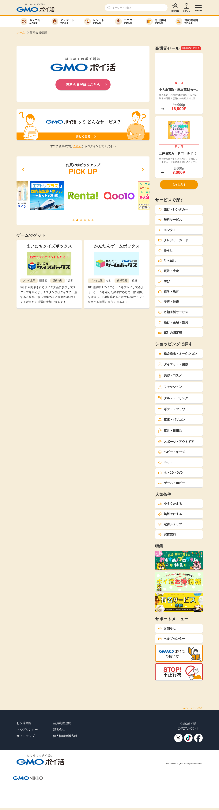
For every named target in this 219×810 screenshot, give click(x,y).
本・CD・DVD (170, 472)
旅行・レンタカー (173, 209)
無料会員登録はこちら (83, 84)
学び (164, 281)
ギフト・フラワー (173, 409)
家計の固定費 (170, 332)
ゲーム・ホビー (171, 483)
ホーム (21, 32)
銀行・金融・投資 (173, 322)
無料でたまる (170, 514)
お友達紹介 (24, 723)
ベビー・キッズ (171, 452)
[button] (23, 169)
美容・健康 (168, 302)
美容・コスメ (170, 375)
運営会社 (59, 729)
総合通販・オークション (177, 353)
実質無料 (167, 534)
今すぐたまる (170, 503)
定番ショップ (170, 524)
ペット (165, 462)
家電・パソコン (171, 419)
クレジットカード (173, 240)
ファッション (170, 387)
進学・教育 (168, 291)
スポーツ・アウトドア (176, 441)
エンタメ (167, 230)
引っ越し (167, 261)
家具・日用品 (170, 430)
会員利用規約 (62, 723)
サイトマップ (26, 736)
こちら (77, 146)
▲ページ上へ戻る (193, 708)
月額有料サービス (173, 312)
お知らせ (167, 628)
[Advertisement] (69, 688)
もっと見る (179, 184)
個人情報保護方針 (65, 736)
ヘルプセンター (171, 638)
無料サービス (170, 219)
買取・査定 (168, 271)
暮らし (165, 250)
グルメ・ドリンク (173, 398)
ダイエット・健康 (173, 364)
